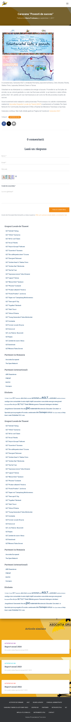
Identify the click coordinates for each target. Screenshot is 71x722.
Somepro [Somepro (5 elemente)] (43, 412)
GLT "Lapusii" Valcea (12, 278)
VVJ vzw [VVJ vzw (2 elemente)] (22, 415)
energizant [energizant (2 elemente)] (58, 401)
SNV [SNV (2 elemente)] (37, 412)
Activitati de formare (16, 702)
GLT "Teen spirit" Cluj (12, 301)
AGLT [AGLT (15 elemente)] (44, 397)
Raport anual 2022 (13, 687)
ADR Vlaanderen (11, 374)
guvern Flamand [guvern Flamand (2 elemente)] (39, 404)
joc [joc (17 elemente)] (28, 408)
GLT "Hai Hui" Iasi (11, 270)
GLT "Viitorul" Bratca (12, 313)
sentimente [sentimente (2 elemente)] (32, 412)
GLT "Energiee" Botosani (14, 258)
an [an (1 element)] (49, 398)
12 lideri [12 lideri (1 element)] (7, 398)
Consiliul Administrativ (54, 702)
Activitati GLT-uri (15, 117)
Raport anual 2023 (13, 666)
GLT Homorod (10, 329)
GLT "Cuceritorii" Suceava (14, 250)
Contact (51, 712)
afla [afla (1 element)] (40, 398)
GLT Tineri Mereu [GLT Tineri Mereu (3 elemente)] (27, 404)
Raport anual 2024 (13, 646)
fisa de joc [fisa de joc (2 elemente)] (13, 404)
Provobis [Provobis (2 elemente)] (25, 412)
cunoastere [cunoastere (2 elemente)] (37, 401)
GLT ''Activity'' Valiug (12, 231)
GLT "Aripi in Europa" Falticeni (15, 246)
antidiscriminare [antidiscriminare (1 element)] (61, 398)
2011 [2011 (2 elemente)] (14, 398)
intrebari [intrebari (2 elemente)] (55, 404)
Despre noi (35, 707)
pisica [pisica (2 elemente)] (13, 412)
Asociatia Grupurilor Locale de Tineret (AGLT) (25, 104)
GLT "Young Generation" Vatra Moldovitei (19, 317)
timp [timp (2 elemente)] (63, 412)
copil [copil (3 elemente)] (31, 401)
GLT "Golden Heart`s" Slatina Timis (17, 262)
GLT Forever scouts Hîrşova (15, 325)
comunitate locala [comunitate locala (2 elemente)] (19, 401)
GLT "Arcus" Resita (12, 243)
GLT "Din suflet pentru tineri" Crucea (17, 254)
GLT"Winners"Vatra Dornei (14, 348)
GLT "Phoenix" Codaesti (13, 286)
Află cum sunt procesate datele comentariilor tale (51, 215)
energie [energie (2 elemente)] (51, 401)
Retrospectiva (57, 707)
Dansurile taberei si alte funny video (16, 707)
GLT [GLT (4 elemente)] (19, 404)
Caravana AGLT (54, 111)
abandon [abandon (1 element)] (18, 398)
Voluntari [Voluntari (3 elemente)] (15, 415)
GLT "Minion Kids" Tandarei (14, 282)
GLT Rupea (9, 337)
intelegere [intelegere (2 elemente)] (48, 404)
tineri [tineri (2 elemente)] (6, 415)
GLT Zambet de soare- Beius (15, 341)
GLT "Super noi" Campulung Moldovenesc (19, 297)
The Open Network (12, 363)
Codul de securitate (8, 186)
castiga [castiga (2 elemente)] (7, 401)
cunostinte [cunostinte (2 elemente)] (45, 401)
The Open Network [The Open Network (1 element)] (57, 412)
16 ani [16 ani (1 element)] (10, 398)
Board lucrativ (38, 702)
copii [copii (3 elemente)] (27, 401)
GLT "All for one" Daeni (13, 239)
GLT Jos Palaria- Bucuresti (14, 333)
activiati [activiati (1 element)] (29, 398)
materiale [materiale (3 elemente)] (33, 409)
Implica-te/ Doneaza (23, 712)
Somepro (9, 386)
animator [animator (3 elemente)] (53, 398)
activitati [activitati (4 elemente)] (35, 398)
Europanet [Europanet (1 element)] (7, 404)
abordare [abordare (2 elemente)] (24, 398)
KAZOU (8, 382)
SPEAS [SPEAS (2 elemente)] (50, 412)
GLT (66, 707)
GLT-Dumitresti (10, 344)
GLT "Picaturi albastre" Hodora (16, 290)
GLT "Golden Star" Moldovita (15, 266)
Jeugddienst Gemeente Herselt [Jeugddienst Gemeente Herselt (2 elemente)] (15, 408)
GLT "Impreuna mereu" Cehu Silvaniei (18, 274)
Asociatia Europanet (12, 359)
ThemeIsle (42, 717)
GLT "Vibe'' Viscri (11, 309)
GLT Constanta (10, 321)
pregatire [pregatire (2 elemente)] (18, 412)
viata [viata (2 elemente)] (9, 415)
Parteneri (45, 707)
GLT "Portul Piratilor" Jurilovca (16, 294)
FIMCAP (8, 378)
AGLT (28, 702)
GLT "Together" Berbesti (13, 305)
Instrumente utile (39, 712)
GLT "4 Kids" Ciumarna (13, 235)
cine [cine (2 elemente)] (11, 401)
